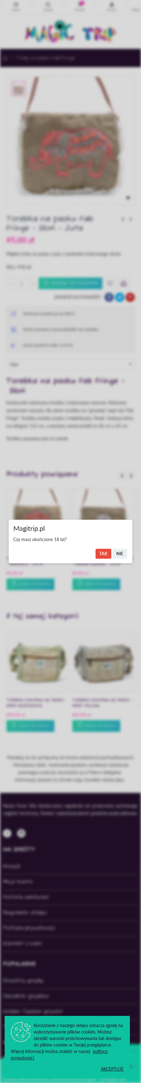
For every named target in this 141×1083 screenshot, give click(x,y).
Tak (103, 553)
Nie (119, 553)
